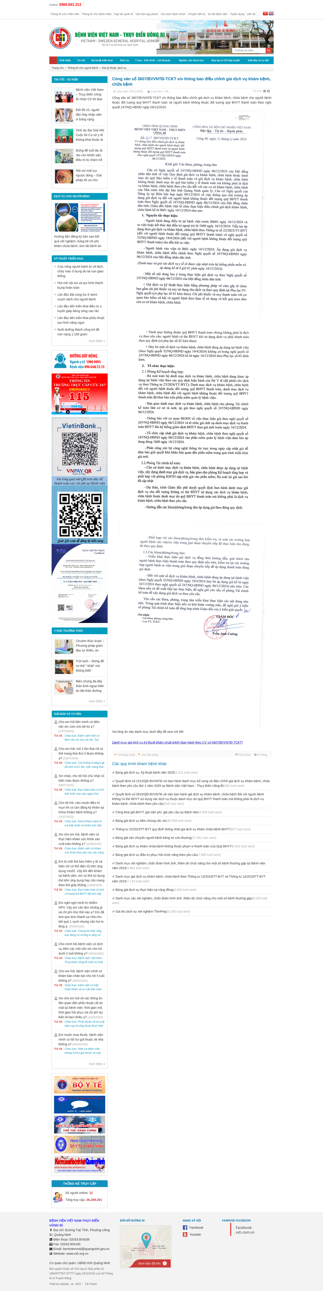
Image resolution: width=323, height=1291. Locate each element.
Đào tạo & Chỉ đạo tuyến (226, 60)
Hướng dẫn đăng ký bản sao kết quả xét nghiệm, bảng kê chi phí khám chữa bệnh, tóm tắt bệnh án (77, 241)
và (72, 1284)
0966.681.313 (70, 5)
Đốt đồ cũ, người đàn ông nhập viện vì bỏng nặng (89, 114)
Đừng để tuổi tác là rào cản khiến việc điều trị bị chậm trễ (89, 155)
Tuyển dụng (237, 14)
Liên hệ (251, 14)
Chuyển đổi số (196, 14)
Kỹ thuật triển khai (102, 60)
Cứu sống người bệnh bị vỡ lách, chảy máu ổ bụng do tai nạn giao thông (80, 271)
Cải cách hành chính (173, 14)
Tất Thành (91, 1284)
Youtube (195, 1234)
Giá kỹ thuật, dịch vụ (114, 67)
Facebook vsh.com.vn (245, 1230)
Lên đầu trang (150, 754)
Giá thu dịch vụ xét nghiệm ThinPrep (153, 911)
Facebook (196, 1227)
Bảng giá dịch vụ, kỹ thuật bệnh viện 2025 (157, 772)
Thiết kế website (59, 1284)
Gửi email (244, 754)
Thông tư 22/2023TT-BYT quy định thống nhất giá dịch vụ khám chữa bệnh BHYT (183, 829)
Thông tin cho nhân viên (64, 14)
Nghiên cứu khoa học (191, 60)
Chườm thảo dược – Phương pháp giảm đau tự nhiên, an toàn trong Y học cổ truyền (90, 650)
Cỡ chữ (257, 91)
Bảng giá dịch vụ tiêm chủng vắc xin (153, 820)
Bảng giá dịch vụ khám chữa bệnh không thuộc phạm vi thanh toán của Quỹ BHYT (185, 846)
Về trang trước (126, 754)
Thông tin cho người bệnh (82, 67)
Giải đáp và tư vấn (258, 60)
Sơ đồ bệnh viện (217, 14)
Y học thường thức (68, 630)
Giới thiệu (65, 60)
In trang (262, 754)
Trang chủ (58, 67)
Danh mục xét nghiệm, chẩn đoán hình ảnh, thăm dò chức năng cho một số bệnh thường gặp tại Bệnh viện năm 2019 (188, 865)
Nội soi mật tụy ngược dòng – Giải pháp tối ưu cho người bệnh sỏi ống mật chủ (89, 180)
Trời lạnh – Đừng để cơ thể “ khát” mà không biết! (90, 665)
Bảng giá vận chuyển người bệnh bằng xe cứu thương (166, 838)
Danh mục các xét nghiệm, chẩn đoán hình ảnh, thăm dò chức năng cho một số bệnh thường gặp (189, 900)
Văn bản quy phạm (146, 14)
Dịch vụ (124, 60)
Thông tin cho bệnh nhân (96, 14)
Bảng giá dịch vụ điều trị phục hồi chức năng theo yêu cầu (168, 855)
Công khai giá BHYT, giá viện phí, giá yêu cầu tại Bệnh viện (169, 812)
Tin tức (81, 60)
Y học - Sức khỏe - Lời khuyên (152, 60)
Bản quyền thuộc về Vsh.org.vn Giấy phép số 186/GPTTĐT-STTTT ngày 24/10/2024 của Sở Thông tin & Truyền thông (81, 1273)
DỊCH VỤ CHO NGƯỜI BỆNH (71, 196)
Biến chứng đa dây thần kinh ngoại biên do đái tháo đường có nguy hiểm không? (90, 690)
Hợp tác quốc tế (123, 14)
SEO (78, 1284)
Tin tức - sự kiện (66, 79)
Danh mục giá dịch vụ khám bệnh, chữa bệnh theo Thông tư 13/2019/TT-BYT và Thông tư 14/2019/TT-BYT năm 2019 (189, 879)
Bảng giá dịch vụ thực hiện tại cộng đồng (156, 890)
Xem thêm (96, 341)
